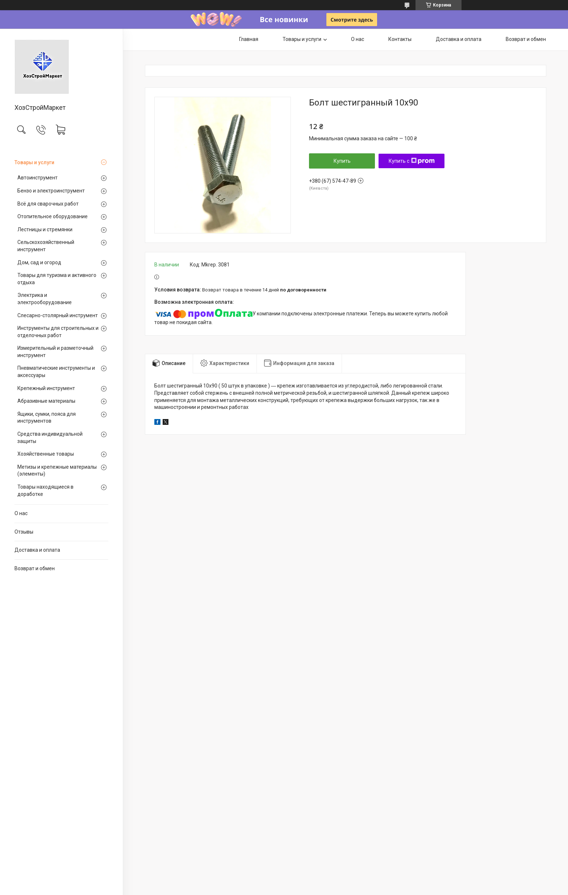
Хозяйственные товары (45, 454)
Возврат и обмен (34, 568)
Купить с (412, 161)
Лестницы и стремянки (44, 229)
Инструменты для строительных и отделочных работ (58, 331)
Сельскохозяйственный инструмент (45, 245)
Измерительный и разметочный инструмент (55, 351)
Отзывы (23, 532)
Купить (342, 161)
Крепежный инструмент (46, 388)
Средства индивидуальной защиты (50, 437)
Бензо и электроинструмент (51, 191)
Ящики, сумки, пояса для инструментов (46, 417)
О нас (21, 513)
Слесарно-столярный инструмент (57, 315)
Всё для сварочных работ (48, 204)
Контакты (400, 39)
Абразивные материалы (46, 401)
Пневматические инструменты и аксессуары (56, 371)
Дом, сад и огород (39, 262)
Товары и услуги (34, 162)
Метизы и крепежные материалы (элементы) (57, 470)
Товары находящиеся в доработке (45, 490)
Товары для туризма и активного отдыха (56, 278)
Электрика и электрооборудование (44, 298)
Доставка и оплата (37, 550)
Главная (248, 39)
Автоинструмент (37, 178)
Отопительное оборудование (52, 216)
